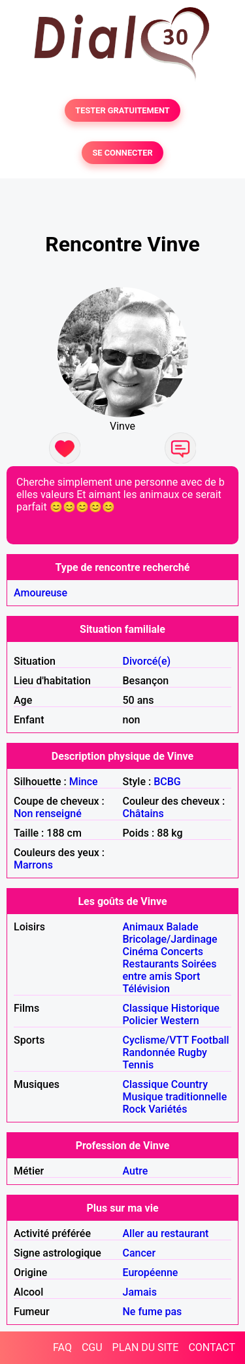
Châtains (143, 813)
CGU (92, 1347)
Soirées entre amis (170, 970)
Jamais (140, 1292)
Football (210, 1040)
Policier (140, 1020)
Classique (146, 1008)
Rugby (192, 1052)
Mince (83, 781)
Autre (135, 1171)
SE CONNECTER (122, 153)
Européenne (150, 1272)
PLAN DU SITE (145, 1347)
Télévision (146, 988)
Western (179, 1020)
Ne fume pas (152, 1311)
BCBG (167, 781)
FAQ (62, 1347)
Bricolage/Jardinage (170, 939)
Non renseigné (48, 813)
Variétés (167, 1109)
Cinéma (141, 951)
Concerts (182, 951)
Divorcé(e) (147, 661)
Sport (187, 976)
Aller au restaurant (166, 1233)
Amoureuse (40, 593)
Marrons (33, 865)
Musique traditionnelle (175, 1097)
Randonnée (149, 1052)
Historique (195, 1008)
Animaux (143, 927)
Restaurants (151, 964)
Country (189, 1084)
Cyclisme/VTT (156, 1040)
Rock (134, 1109)
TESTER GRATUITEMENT (122, 110)
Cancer (139, 1253)
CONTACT (211, 1347)
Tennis (138, 1065)
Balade (182, 927)
